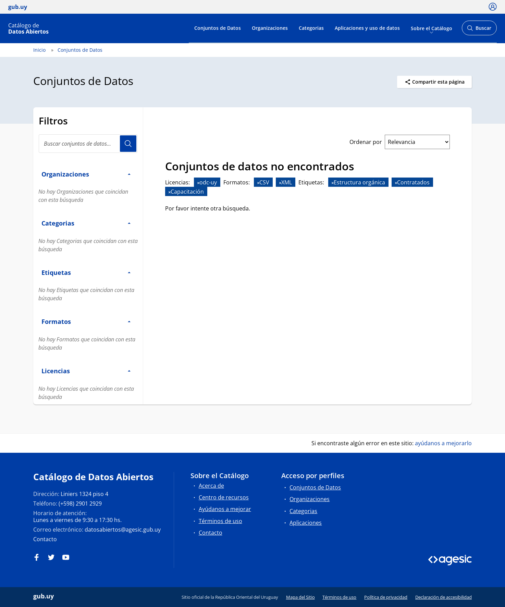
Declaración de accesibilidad (443, 597)
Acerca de (211, 485)
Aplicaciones (306, 522)
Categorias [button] (86, 223)
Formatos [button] (86, 321)
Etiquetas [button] (86, 272)
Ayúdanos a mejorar (225, 509)
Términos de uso (220, 521)
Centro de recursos (224, 497)
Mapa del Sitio (300, 597)
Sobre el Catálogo (431, 28)
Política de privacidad (385, 597)
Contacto (45, 539)
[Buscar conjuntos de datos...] (88, 143)
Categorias (311, 28)
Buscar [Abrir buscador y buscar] (479, 30)
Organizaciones (270, 28)
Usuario (128, 143)
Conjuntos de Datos (217, 28)
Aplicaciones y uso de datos (367, 28)
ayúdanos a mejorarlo (443, 443)
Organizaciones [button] (86, 174)
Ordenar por (365, 142)
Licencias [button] (86, 370)
